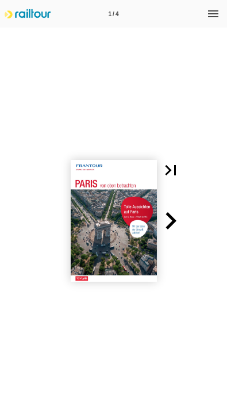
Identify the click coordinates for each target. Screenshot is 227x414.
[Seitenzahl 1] (114, 14)
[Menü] (213, 14)
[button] (170, 170)
